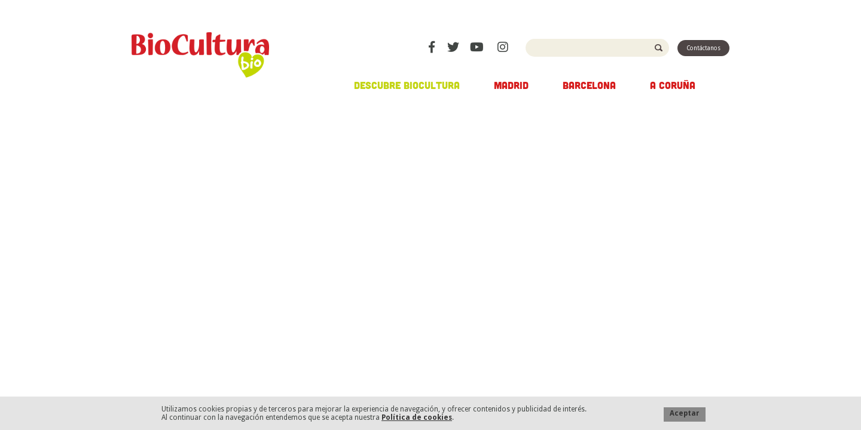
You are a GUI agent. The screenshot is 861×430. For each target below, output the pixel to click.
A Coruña (672, 85)
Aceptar (685, 413)
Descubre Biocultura (407, 85)
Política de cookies (416, 417)
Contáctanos (703, 48)
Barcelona (589, 85)
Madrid (511, 85)
